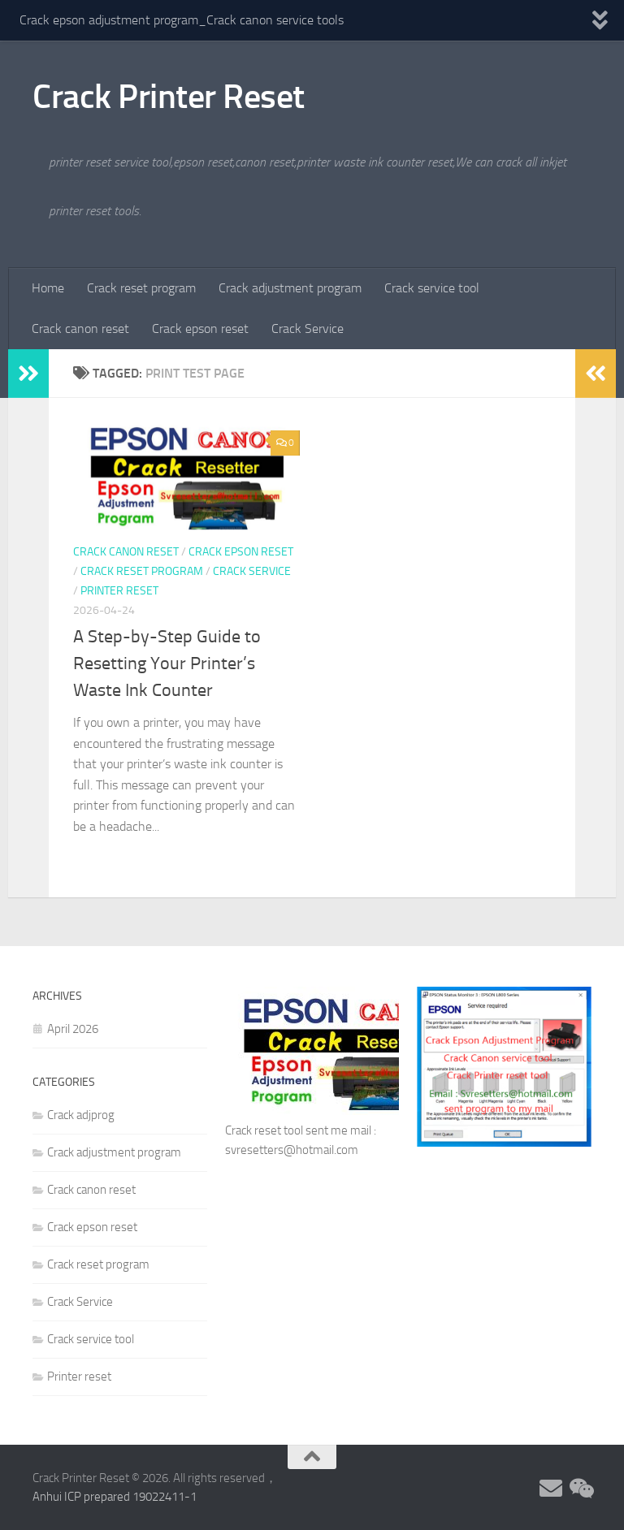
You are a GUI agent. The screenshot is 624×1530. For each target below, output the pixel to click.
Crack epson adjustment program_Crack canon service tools (182, 20)
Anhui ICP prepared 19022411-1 (114, 1496)
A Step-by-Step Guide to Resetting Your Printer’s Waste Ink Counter (167, 663)
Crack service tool (431, 288)
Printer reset (119, 591)
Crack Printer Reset (168, 96)
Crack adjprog (81, 1115)
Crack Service (307, 328)
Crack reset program (141, 288)
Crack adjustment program (290, 288)
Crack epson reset (200, 328)
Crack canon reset (80, 328)
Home (48, 288)
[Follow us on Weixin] (580, 1488)
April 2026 (72, 1029)
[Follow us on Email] (551, 1488)
